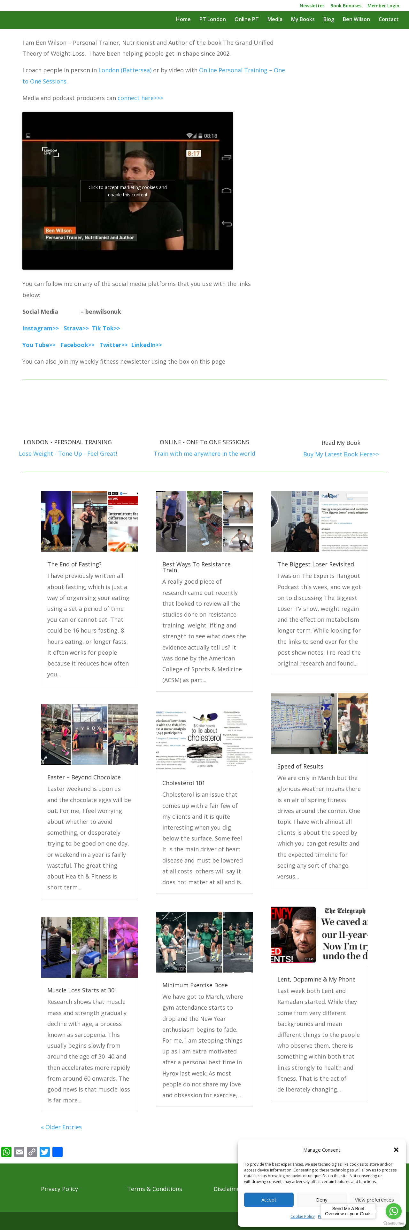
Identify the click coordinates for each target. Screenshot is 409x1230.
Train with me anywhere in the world (204, 453)
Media (274, 20)
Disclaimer (228, 1189)
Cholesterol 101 (183, 783)
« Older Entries (61, 1127)
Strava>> (76, 328)
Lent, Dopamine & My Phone (316, 979)
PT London (212, 20)
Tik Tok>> (106, 328)
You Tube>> (39, 345)
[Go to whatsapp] (394, 1211)
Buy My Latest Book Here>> (341, 454)
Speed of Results (300, 766)
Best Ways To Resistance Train (196, 567)
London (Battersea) (124, 70)
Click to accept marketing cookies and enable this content (128, 191)
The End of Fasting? (74, 564)
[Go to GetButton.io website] (393, 1223)
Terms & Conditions (154, 1189)
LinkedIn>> (146, 345)
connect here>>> (140, 98)
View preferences (374, 1199)
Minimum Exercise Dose (195, 985)
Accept (268, 1199)
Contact (389, 20)
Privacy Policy (59, 1189)
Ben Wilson (356, 20)
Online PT (247, 20)
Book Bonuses (345, 6)
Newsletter (312, 6)
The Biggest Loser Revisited (315, 564)
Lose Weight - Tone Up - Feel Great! (68, 453)
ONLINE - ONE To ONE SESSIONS (204, 442)
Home (183, 20)
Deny (322, 1199)
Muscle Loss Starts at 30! (81, 990)
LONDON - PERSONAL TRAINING (68, 442)
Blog (328, 20)
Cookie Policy (302, 1216)
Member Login (383, 6)
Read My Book (341, 442)
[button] (396, 1150)
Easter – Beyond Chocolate (84, 777)
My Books (303, 20)
